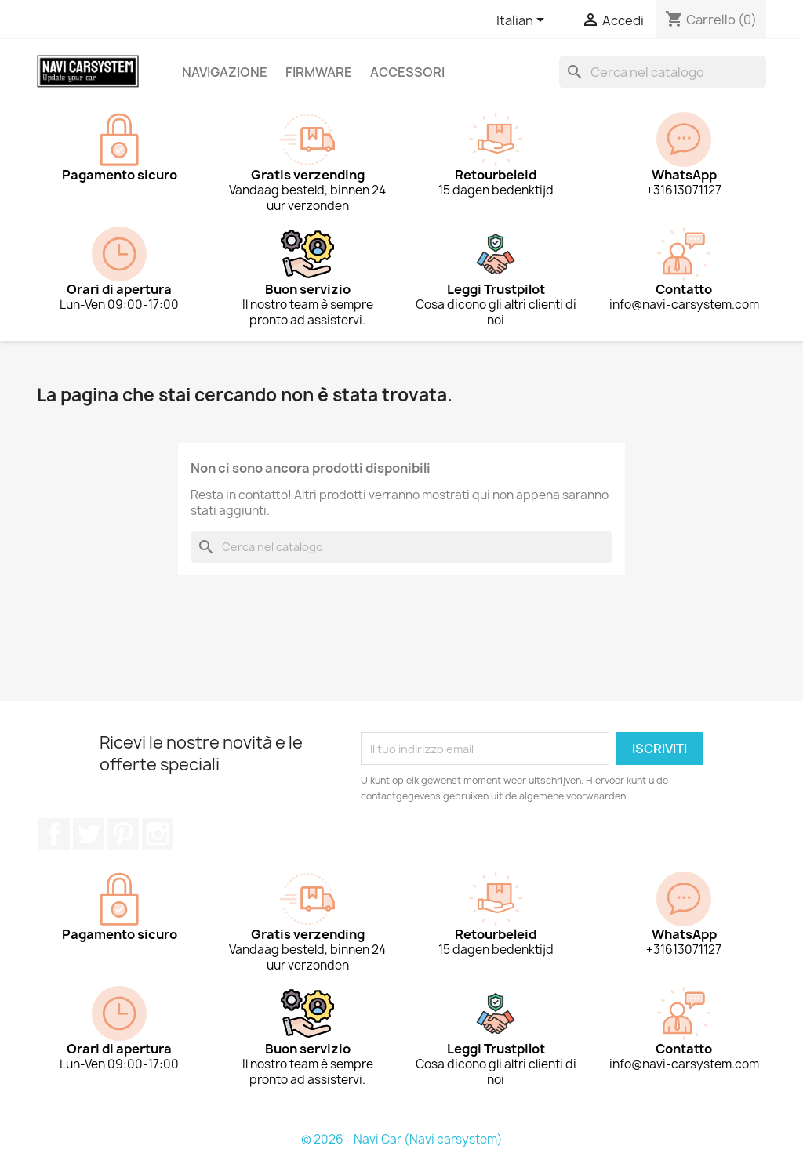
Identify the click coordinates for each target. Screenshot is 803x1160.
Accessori (407, 72)
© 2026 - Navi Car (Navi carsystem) (402, 1139)
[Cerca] (662, 72)
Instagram (157, 834)
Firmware (318, 72)
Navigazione (224, 72)
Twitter (88, 834)
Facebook (54, 834)
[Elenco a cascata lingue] (523, 21)
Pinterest (123, 834)
